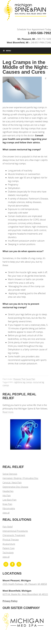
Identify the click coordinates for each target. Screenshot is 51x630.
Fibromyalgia (9, 508)
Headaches (8, 491)
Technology (8, 552)
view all (6, 512)
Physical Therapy (11, 539)
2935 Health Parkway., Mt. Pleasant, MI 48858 (25, 584)
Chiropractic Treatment (14, 535)
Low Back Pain (9, 499)
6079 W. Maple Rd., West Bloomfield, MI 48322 (25, 594)
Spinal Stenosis (10, 473)
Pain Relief (8, 526)
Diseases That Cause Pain (24, 379)
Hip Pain (7, 495)
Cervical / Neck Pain (12, 482)
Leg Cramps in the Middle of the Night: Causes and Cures (25, 67)
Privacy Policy (10, 601)
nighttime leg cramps (23, 382)
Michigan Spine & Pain (25, 11)
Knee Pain (7, 504)
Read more (8, 412)
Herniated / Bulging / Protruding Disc (20, 478)
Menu (7, 51)
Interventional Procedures (15, 530)
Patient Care (9, 548)
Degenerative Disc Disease (15, 486)
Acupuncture (9, 543)
